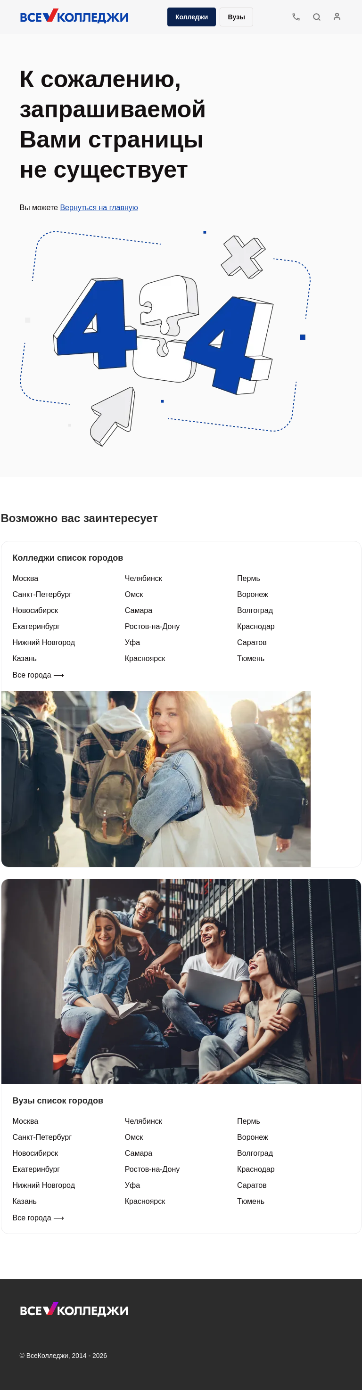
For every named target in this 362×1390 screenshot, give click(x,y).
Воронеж (252, 594)
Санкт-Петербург (42, 594)
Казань (25, 658)
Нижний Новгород (44, 642)
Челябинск (143, 578)
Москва (26, 578)
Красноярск (145, 658)
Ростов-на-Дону (152, 626)
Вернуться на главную (99, 208)
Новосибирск (35, 610)
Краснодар (256, 626)
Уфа (132, 642)
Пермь (248, 578)
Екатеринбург (36, 626)
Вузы (236, 17)
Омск (134, 594)
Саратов (252, 642)
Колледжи (191, 17)
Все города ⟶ (39, 675)
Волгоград (255, 610)
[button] (316, 17)
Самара (138, 610)
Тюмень (250, 658)
